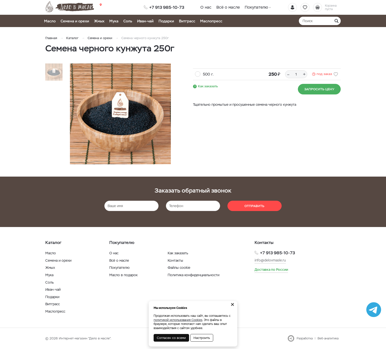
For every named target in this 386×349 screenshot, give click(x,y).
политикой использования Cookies (178, 320)
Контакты (175, 260)
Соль (127, 21)
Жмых (99, 21)
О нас (205, 7)
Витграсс (187, 21)
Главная (51, 38)
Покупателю (256, 7)
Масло (50, 21)
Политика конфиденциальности (193, 275)
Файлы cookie (179, 267)
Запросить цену (319, 89)
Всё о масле (228, 7)
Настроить (201, 338)
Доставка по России (271, 269)
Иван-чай (145, 21)
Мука (113, 21)
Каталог (72, 38)
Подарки (166, 21)
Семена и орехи (75, 21)
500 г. (208, 74)
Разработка (305, 338)
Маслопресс (211, 21)
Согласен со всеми (171, 338)
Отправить (254, 206)
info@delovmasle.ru (270, 260)
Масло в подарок (123, 275)
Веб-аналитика (328, 338)
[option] (120, 113)
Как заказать (208, 86)
